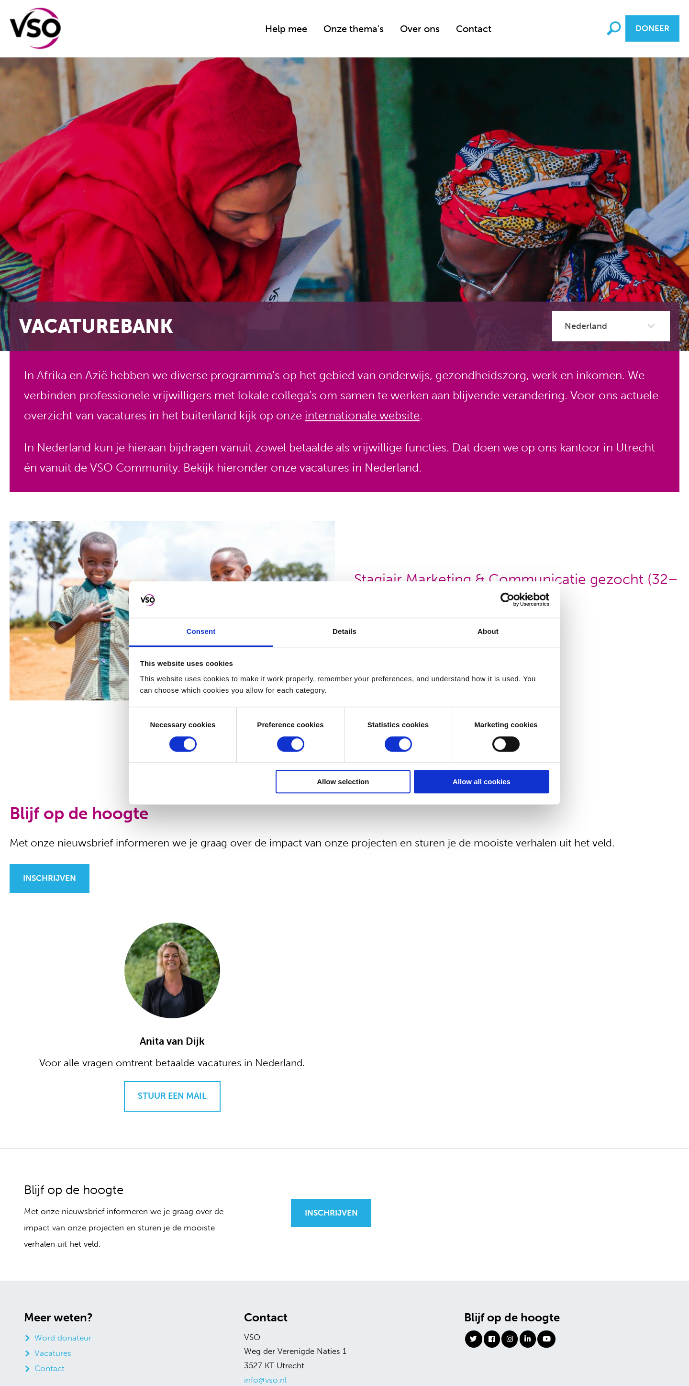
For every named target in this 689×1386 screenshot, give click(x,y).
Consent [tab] (201, 632)
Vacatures (52, 1353)
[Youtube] (546, 1339)
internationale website (362, 415)
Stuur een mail (172, 1096)
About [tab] (488, 632)
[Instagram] (509, 1339)
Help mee (286, 28)
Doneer (652, 28)
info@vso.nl (265, 1380)
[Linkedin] (528, 1339)
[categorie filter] (611, 326)
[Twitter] (473, 1339)
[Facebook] (492, 1339)
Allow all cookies (482, 782)
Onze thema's (353, 28)
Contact (473, 28)
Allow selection (343, 782)
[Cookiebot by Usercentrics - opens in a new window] (507, 599)
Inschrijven (49, 878)
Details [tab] (344, 632)
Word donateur (62, 1337)
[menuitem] (286, 28)
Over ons (420, 28)
